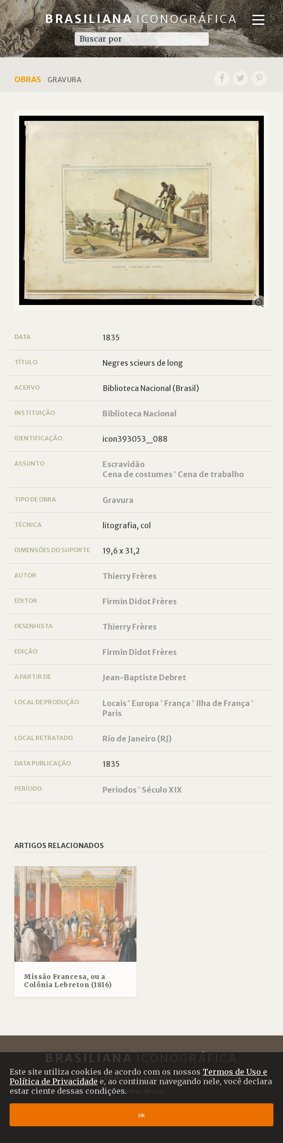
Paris (112, 713)
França (177, 703)
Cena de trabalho (211, 474)
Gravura (118, 500)
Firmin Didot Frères (139, 601)
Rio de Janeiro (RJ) (136, 738)
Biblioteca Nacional (139, 413)
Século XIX (162, 790)
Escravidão (123, 464)
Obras (27, 79)
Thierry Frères (129, 576)
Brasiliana (141, 18)
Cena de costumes (137, 474)
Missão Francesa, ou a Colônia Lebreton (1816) (68, 981)
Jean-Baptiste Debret (144, 677)
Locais (114, 703)
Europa (145, 703)
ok (141, 1115)
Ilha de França (223, 703)
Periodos (119, 790)
